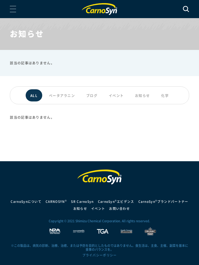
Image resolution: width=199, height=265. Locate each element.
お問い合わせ (119, 208)
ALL (34, 95)
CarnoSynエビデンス (116, 201)
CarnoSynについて (26, 201)
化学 (165, 95)
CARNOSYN (56, 201)
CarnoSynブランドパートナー (163, 201)
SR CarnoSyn (82, 201)
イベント (116, 95)
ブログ (91, 95)
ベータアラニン (62, 95)
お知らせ (142, 95)
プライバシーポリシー (99, 255)
